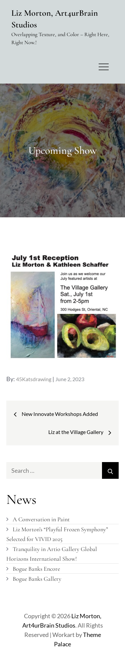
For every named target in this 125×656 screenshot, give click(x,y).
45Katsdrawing (33, 379)
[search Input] (62, 470)
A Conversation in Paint (41, 519)
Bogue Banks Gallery (37, 578)
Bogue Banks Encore (36, 568)
